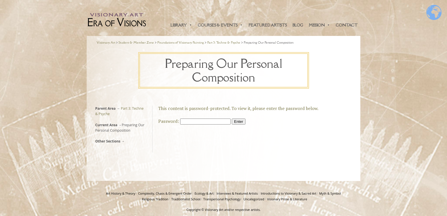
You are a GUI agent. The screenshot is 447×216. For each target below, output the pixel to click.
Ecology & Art (204, 193)
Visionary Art (214, 209)
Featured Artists (268, 25)
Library (181, 25)
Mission (319, 25)
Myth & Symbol (330, 193)
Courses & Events (220, 25)
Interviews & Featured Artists (237, 193)
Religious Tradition (155, 199)
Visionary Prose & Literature (287, 199)
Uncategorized (253, 199)
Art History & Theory (120, 193)
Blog (297, 25)
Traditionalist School (185, 199)
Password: (194, 121)
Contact (346, 25)
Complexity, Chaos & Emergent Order (165, 193)
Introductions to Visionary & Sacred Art (288, 193)
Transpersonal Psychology (222, 199)
